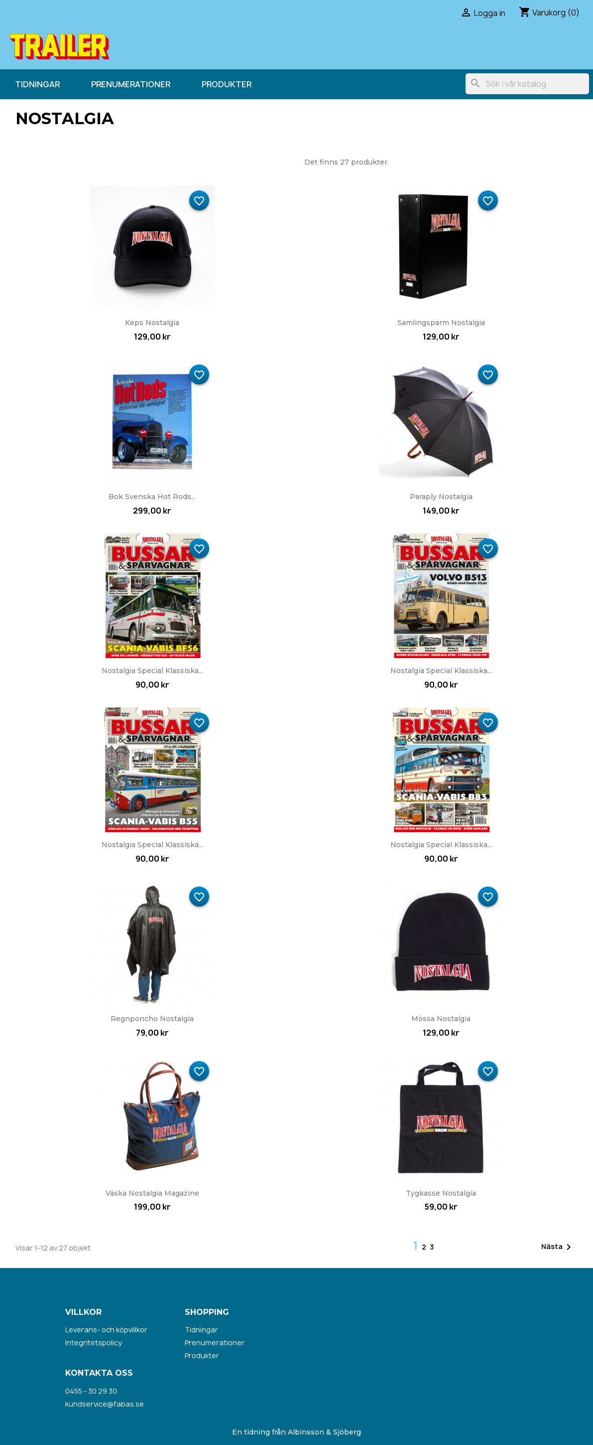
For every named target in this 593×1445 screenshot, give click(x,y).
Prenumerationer (130, 84)
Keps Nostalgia (152, 322)
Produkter (226, 84)
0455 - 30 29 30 (91, 1391)
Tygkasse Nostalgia (441, 1193)
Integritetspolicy (93, 1342)
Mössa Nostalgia (441, 1018)
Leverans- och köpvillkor (106, 1329)
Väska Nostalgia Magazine (152, 1193)
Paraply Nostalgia (441, 496)
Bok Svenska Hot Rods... (152, 496)
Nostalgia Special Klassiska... (152, 670)
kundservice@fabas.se (104, 1404)
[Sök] (527, 83)
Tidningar (37, 84)
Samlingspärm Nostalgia (441, 322)
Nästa (558, 1247)
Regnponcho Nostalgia (152, 1018)
